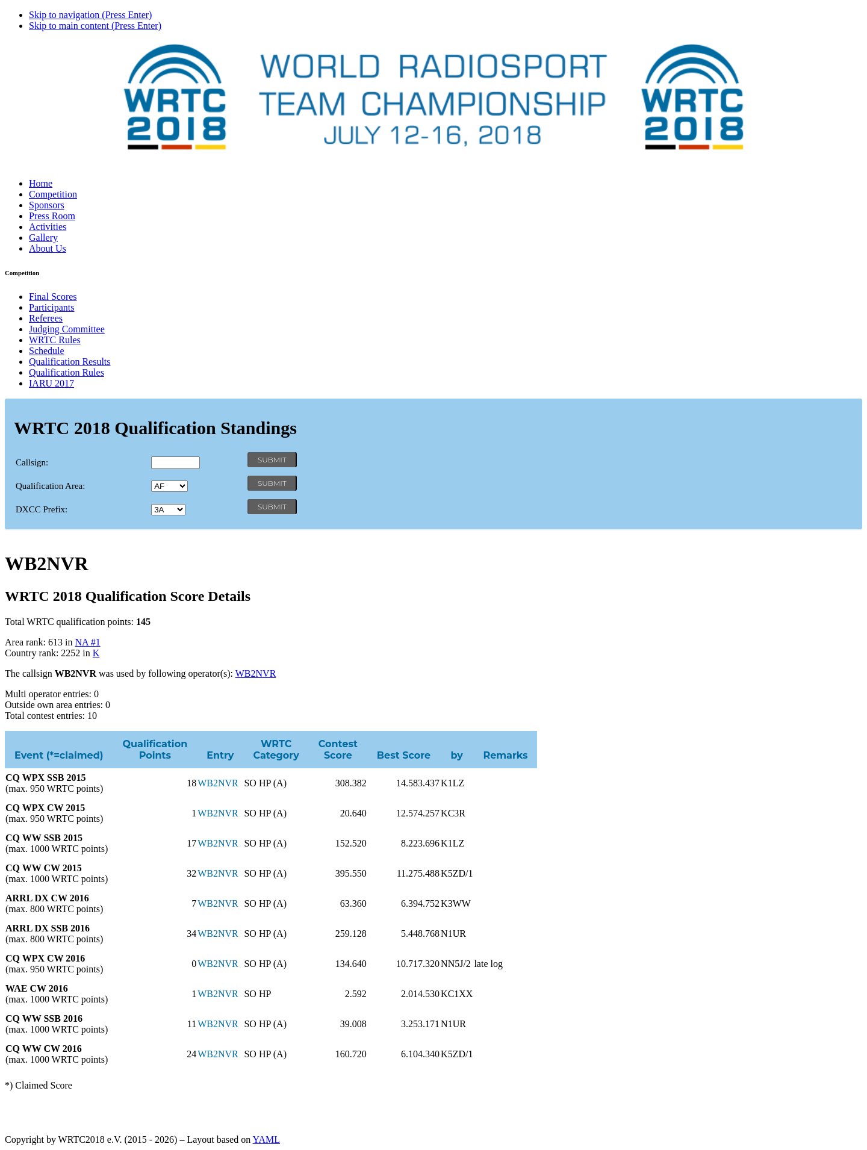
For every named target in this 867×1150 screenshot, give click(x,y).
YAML (266, 1139)
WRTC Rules (55, 340)
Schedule (46, 351)
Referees (46, 318)
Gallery (43, 237)
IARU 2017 (51, 383)
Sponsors (46, 205)
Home (40, 183)
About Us (47, 248)
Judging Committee (67, 329)
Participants (52, 307)
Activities (47, 227)
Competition (53, 194)
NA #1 (87, 642)
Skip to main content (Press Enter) (95, 25)
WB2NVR (255, 673)
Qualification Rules (66, 372)
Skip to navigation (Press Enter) (90, 15)
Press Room (52, 216)
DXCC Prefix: (41, 509)
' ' (169, 486)
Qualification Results (70, 361)
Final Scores (53, 296)
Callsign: (32, 462)
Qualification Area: (50, 486)
